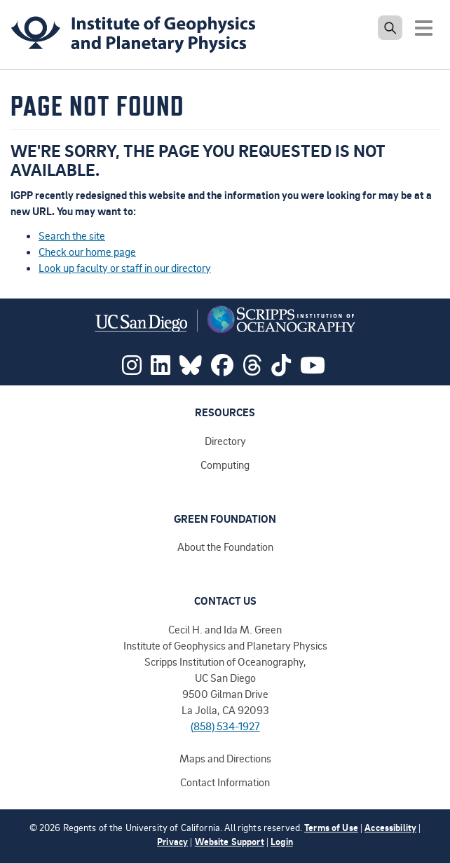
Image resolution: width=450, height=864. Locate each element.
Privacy (172, 841)
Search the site (72, 235)
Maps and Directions (225, 758)
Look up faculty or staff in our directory (125, 268)
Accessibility (390, 827)
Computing (225, 465)
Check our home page (87, 252)
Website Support (229, 841)
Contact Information (225, 782)
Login (282, 841)
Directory (225, 441)
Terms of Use (331, 827)
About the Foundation (225, 547)
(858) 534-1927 (225, 726)
